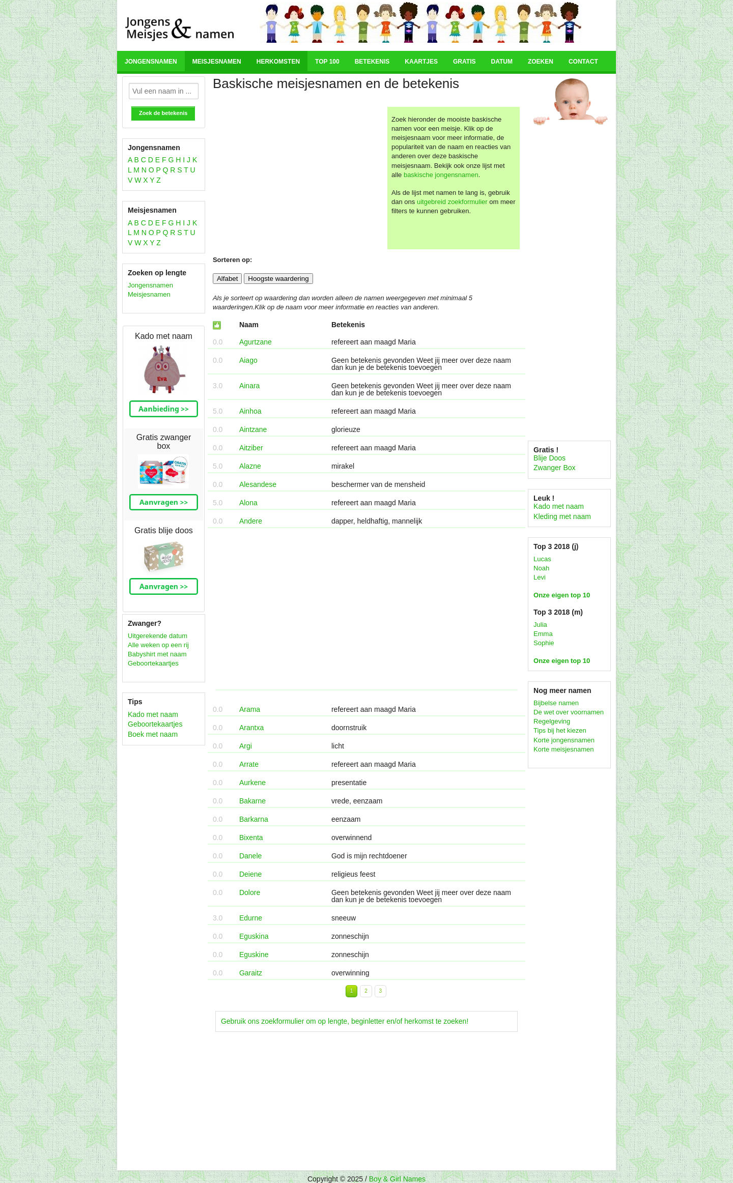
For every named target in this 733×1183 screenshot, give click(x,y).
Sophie (543, 643)
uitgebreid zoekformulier (452, 202)
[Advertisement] (298, 178)
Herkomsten (278, 61)
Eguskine (254, 954)
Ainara (249, 386)
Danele (250, 856)
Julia (540, 624)
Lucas (542, 559)
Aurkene (252, 782)
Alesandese (257, 484)
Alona (248, 503)
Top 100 (327, 61)
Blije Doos (549, 458)
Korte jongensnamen (564, 740)
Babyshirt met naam (157, 654)
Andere (250, 521)
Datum (501, 61)
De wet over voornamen (568, 712)
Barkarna (253, 819)
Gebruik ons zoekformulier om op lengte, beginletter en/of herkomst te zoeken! (344, 1021)
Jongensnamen (151, 61)
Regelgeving (551, 721)
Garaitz (250, 973)
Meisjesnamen (216, 61)
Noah (541, 568)
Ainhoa (250, 411)
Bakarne (252, 801)
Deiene (250, 874)
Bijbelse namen (556, 703)
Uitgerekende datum (157, 636)
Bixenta (251, 837)
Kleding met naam (562, 516)
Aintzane (253, 429)
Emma (543, 634)
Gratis (464, 61)
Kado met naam (153, 714)
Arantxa (251, 728)
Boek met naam (153, 734)
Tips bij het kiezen (559, 730)
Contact (583, 61)
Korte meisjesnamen (563, 749)
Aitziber (251, 448)
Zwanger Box (554, 468)
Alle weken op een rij (158, 645)
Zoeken (540, 61)
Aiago (248, 360)
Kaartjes (421, 61)
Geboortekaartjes (153, 663)
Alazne (250, 466)
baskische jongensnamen (441, 175)
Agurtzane (255, 342)
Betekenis (372, 61)
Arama (249, 709)
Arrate (249, 764)
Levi (539, 577)
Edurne (250, 918)
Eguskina (254, 936)
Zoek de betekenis (163, 113)
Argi (245, 746)
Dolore (249, 892)
